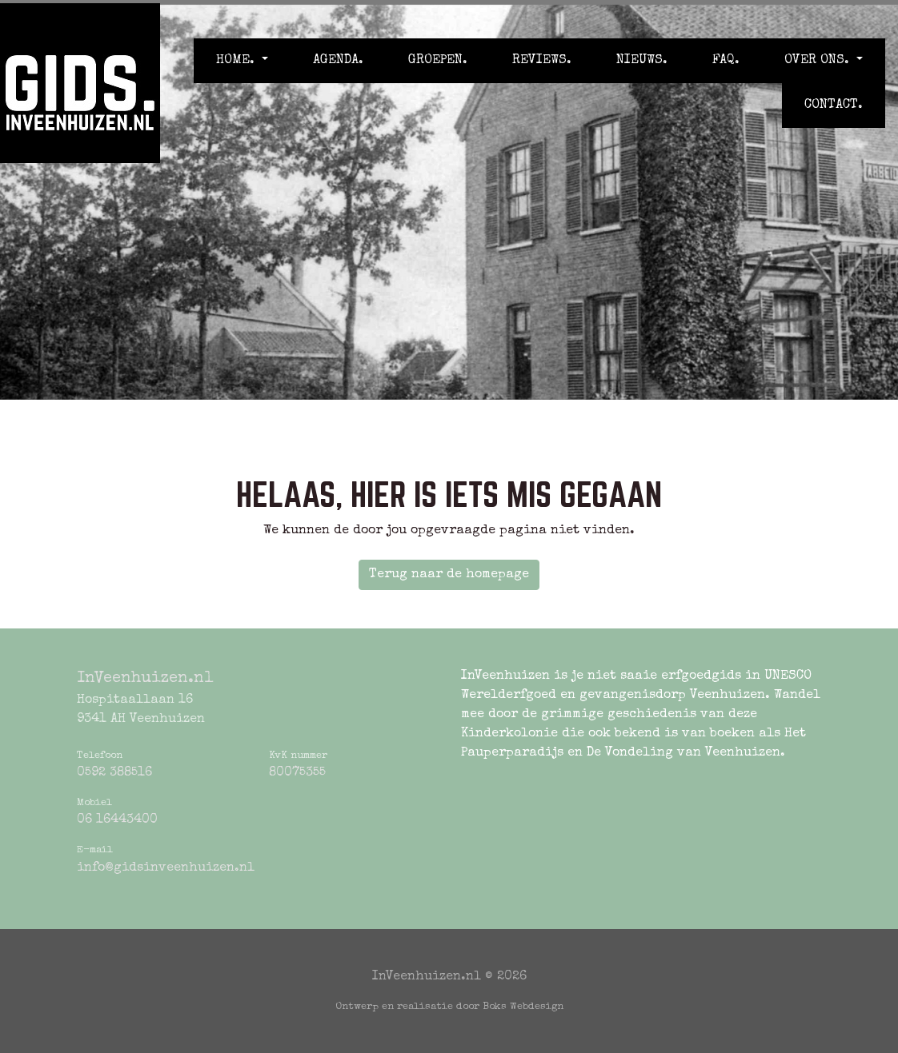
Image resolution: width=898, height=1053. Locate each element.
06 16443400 (117, 820)
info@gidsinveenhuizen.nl (166, 868)
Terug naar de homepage (449, 574)
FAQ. (726, 60)
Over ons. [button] (818, 60)
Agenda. (338, 60)
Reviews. (541, 60)
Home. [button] (237, 60)
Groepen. (437, 60)
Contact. (833, 105)
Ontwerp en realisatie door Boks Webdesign (449, 1007)
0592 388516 (114, 773)
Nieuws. (641, 60)
